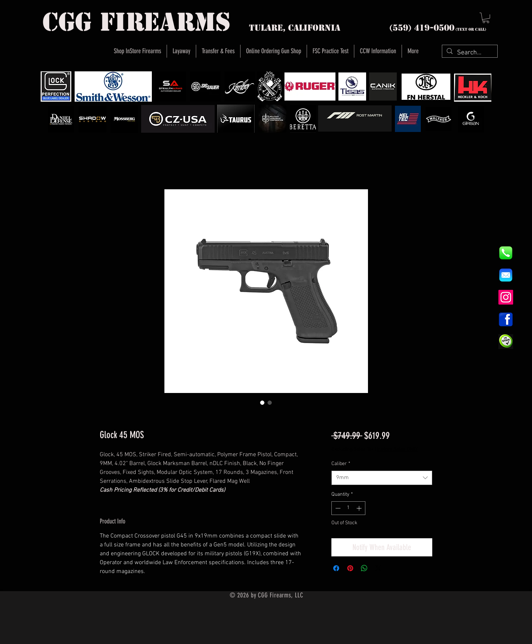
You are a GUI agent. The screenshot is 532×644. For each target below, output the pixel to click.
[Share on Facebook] (336, 568)
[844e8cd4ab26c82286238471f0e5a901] (505, 252)
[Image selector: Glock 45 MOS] (262, 402)
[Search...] (469, 52)
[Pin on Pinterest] (350, 568)
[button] (486, 18)
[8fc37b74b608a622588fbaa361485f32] (505, 275)
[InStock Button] (505, 341)
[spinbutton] (348, 508)
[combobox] (381, 478)
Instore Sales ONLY (397, 449)
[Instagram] (505, 297)
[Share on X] (378, 568)
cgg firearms (136, 22)
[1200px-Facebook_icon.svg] (505, 319)
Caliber (340, 464)
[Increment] (359, 508)
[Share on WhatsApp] (364, 568)
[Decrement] (337, 508)
